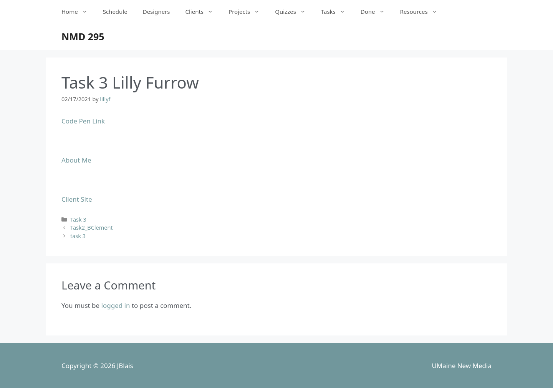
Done (376, 11)
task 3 (78, 236)
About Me (76, 160)
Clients (203, 11)
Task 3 (78, 219)
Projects (247, 11)
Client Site (76, 199)
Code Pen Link (83, 121)
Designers (156, 11)
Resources (422, 11)
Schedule (115, 11)
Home (78, 11)
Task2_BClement (91, 227)
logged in (115, 305)
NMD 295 (82, 36)
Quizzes (294, 11)
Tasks (337, 11)
